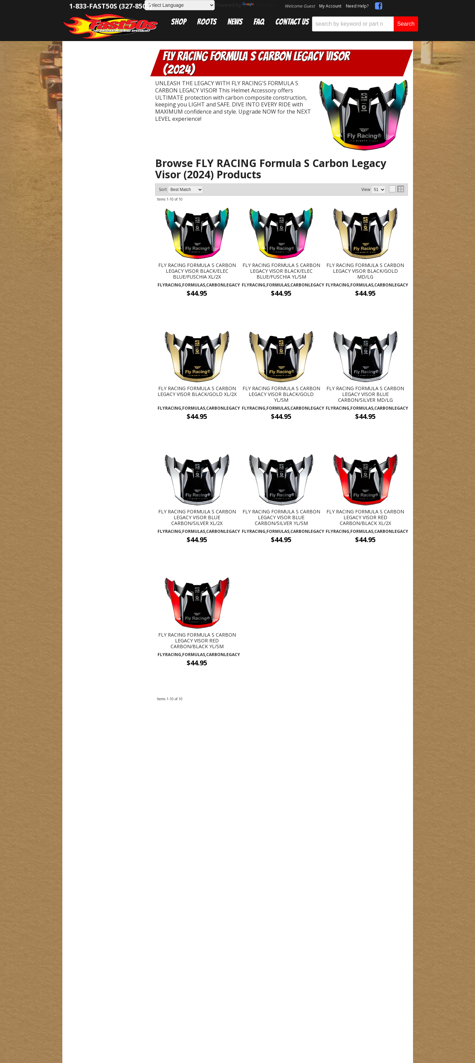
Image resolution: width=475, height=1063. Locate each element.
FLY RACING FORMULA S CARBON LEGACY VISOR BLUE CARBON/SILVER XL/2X (197, 517)
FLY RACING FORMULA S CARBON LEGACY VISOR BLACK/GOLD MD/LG (365, 271)
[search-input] (352, 24)
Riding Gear (97, 73)
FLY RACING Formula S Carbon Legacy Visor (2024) (111, 93)
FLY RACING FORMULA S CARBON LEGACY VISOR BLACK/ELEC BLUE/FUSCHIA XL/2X (197, 271)
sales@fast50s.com (158, 751)
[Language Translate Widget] (180, 5)
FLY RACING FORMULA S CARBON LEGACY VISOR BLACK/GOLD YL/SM (281, 394)
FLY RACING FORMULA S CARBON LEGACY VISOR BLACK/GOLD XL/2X (197, 391)
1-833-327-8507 (154, 740)
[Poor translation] (25, 891)
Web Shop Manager (249, 832)
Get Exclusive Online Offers (281, 751)
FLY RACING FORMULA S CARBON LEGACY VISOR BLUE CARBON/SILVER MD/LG (365, 394)
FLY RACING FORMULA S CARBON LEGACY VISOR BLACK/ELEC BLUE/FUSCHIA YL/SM (281, 271)
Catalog (90, 65)
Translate (259, 5)
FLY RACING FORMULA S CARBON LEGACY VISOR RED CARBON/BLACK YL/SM (197, 640)
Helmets (96, 80)
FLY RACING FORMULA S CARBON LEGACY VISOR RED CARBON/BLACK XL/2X (365, 517)
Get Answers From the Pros (106, 570)
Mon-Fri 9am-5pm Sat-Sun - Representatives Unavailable (106, 601)
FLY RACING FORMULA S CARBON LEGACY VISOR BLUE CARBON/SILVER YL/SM (281, 517)
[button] (365, 23)
